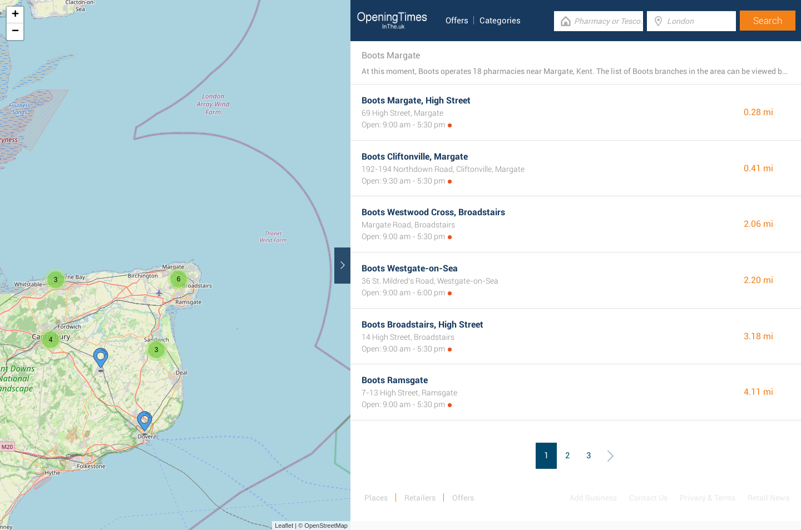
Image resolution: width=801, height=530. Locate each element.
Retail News (768, 497)
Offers (457, 21)
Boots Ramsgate (395, 380)
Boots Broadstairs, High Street (422, 324)
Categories (500, 21)
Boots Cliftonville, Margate (415, 156)
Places (376, 497)
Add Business (593, 497)
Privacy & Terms (707, 497)
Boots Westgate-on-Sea (410, 268)
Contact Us (648, 497)
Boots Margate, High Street (416, 100)
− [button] (15, 31)
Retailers (420, 497)
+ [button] (15, 15)
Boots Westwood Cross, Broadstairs (433, 212)
